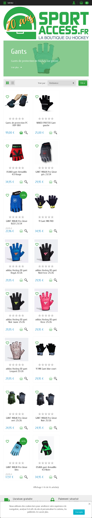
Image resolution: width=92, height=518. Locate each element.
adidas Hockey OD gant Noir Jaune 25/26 (75, 222)
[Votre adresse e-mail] (39, 498)
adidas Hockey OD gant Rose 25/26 (16, 271)
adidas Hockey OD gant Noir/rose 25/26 (46, 222)
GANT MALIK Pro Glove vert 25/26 (16, 320)
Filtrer (82, 83)
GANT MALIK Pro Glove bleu (75, 320)
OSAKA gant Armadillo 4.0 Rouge (75, 124)
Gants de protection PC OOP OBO (16, 124)
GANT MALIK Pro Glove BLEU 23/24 (46, 173)
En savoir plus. (42, 511)
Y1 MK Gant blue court (75, 270)
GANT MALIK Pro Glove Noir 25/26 (46, 320)
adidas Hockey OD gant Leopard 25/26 (46, 271)
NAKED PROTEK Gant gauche (46, 124)
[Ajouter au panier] (21, 132)
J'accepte (79, 512)
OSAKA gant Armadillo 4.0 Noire (16, 369)
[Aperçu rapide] (26, 132)
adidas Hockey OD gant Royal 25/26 (16, 222)
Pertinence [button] (53, 83)
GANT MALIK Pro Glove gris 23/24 (16, 173)
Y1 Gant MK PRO (75, 171)
